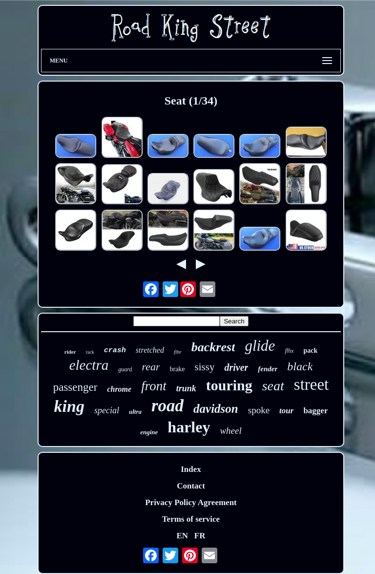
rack (90, 352)
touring (229, 385)
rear (151, 367)
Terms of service (191, 519)
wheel (230, 430)
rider (70, 352)
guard (125, 369)
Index (191, 469)
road (167, 405)
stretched (150, 350)
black (299, 366)
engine (149, 432)
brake (177, 369)
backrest (213, 347)
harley (188, 427)
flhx (289, 350)
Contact (191, 485)
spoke (259, 410)
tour (286, 410)
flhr (178, 352)
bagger (315, 410)
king (69, 406)
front (154, 386)
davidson (215, 408)
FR (200, 535)
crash (115, 350)
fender (267, 369)
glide (260, 345)
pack (310, 350)
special (106, 410)
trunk (186, 388)
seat (273, 385)
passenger (75, 387)
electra (89, 365)
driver (236, 367)
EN (182, 535)
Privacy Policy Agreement (191, 502)
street (311, 384)
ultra (135, 411)
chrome (119, 389)
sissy (205, 367)
